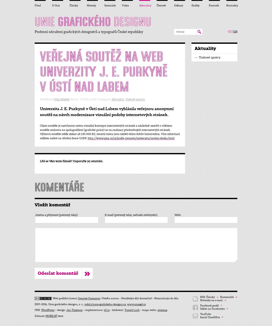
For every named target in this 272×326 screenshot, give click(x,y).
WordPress (48, 310)
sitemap (162, 310)
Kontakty (231, 5)
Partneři (214, 5)
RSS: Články (209, 297)
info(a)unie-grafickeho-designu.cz (105, 304)
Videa (125, 5)
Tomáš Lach (132, 310)
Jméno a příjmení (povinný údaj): (56, 215)
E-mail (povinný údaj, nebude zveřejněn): (131, 215)
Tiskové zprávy (135, 99)
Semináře (109, 5)
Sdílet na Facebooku (214, 309)
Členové (161, 5)
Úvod (38, 5)
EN (235, 31)
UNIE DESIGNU (93, 22)
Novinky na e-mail (213, 300)
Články (73, 5)
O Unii (56, 5)
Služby (195, 5)
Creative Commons (89, 298)
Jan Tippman (74, 310)
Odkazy (178, 5)
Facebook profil (211, 305)
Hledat (199, 32)
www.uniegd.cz (136, 304)
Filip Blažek (61, 99)
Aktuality (118, 99)
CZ (229, 31)
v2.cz (107, 310)
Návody (91, 5)
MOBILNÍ (51, 316)
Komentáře (228, 297)
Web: (177, 215)
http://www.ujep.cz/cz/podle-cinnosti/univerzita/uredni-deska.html (131, 138)
